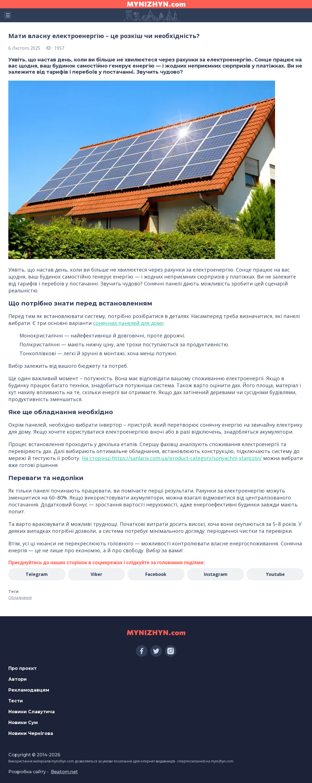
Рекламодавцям (28, 690)
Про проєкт (22, 668)
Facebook (155, 574)
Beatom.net (64, 771)
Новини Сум (23, 722)
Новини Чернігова (30, 733)
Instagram (216, 574)
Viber (96, 574)
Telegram (37, 574)
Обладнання (20, 597)
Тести (15, 701)
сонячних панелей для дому (128, 323)
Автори (17, 679)
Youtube (275, 574)
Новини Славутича (31, 711)
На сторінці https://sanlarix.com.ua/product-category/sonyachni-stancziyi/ (172, 458)
